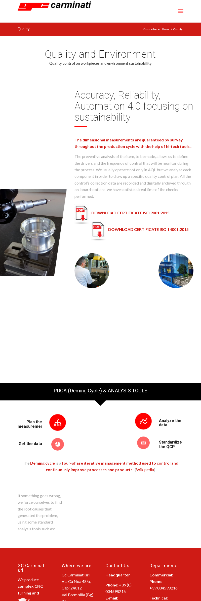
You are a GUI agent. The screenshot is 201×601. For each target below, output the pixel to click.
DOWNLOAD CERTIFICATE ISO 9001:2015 (130, 212)
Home (166, 29)
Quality (24, 29)
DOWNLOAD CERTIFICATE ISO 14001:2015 (148, 229)
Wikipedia (145, 469)
